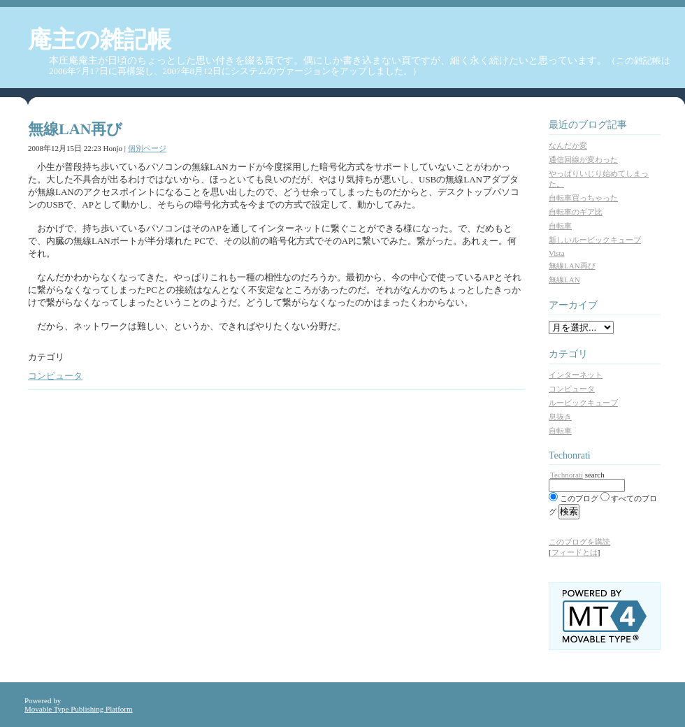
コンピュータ (55, 375)
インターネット (576, 374)
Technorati (566, 474)
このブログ (579, 498)
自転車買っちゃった (583, 198)
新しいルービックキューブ (595, 240)
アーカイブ (573, 305)
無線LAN (564, 279)
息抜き (560, 416)
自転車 (560, 226)
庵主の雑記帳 (99, 39)
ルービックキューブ (583, 402)
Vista (557, 253)
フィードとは (574, 552)
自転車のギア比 (576, 212)
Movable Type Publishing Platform (78, 709)
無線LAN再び (572, 265)
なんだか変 (568, 145)
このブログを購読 (579, 542)
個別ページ (147, 148)
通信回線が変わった (583, 159)
